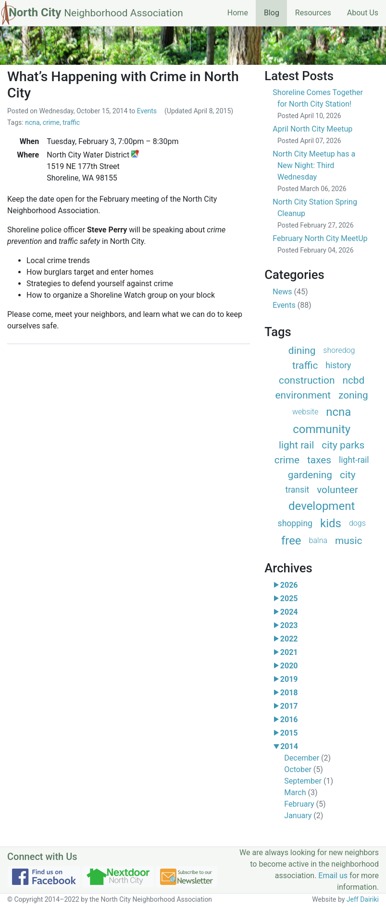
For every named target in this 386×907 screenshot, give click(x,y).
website (305, 411)
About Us (362, 12)
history (338, 365)
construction (307, 380)
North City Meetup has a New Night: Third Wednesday (314, 171)
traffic (71, 122)
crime (51, 122)
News (290, 291)
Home (237, 12)
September (308, 781)
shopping (295, 523)
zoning (353, 395)
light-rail (354, 460)
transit (297, 490)
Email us (333, 875)
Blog (275, 12)
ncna (32, 122)
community (321, 429)
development (321, 506)
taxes (319, 460)
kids (330, 523)
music (348, 540)
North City (96, 12)
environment (303, 395)
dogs (357, 523)
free (291, 540)
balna (318, 540)
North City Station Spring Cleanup (315, 213)
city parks (343, 445)
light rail (296, 445)
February (304, 804)
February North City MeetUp (320, 244)
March (300, 792)
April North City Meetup (312, 134)
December (307, 757)
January (303, 815)
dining (302, 350)
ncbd (353, 380)
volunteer (337, 490)
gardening (310, 475)
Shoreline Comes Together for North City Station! (318, 104)
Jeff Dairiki (363, 899)
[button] (276, 585)
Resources (313, 12)
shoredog (339, 350)
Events (147, 111)
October (303, 769)
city (348, 475)
